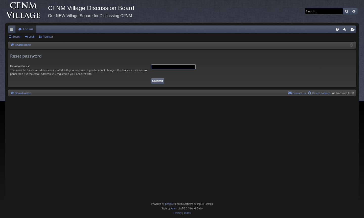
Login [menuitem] (346, 30)
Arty (173, 208)
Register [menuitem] (353, 30)
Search (16, 36)
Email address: (20, 66)
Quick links (12, 30)
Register (48, 36)
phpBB (169, 204)
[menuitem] (337, 29)
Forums (28, 29)
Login (32, 36)
